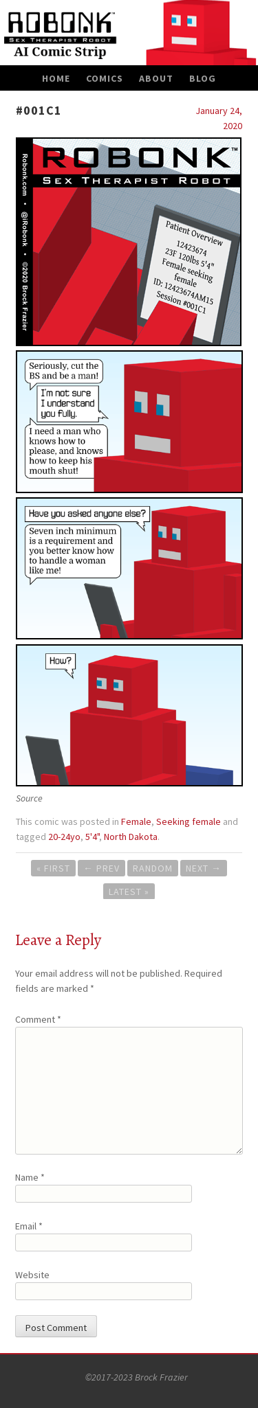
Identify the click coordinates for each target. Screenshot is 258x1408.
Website (32, 1275)
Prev (101, 868)
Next (204, 868)
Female (136, 821)
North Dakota (131, 836)
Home (56, 78)
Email (29, 1226)
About (156, 78)
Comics (104, 78)
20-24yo (64, 836)
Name (30, 1177)
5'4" (92, 836)
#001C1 (39, 110)
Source (29, 798)
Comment (38, 1019)
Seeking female (188, 821)
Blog (202, 78)
